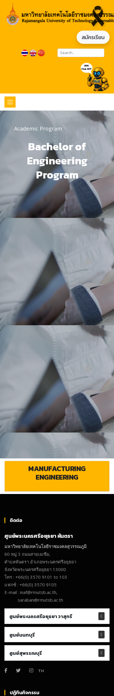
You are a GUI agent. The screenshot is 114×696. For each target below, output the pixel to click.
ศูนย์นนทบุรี (22, 634)
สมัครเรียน (93, 37)
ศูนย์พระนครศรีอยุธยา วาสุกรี (40, 616)
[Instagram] (31, 670)
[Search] (80, 53)
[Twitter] (18, 670)
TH (41, 670)
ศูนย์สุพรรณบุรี (25, 653)
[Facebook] (6, 670)
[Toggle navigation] (10, 102)
